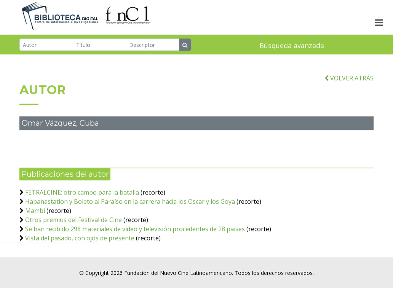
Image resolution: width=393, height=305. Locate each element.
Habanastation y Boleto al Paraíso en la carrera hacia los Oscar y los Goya (130, 207)
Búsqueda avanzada (291, 46)
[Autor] (46, 45)
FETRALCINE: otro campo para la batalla (82, 197)
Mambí (35, 216)
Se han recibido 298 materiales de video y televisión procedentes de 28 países (135, 234)
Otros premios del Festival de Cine (73, 225)
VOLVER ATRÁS (349, 83)
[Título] (99, 45)
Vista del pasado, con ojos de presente (79, 243)
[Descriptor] (152, 45)
